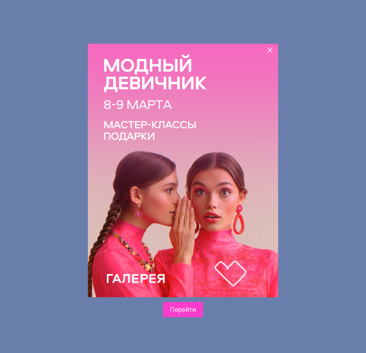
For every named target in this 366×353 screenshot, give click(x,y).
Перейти (183, 309)
